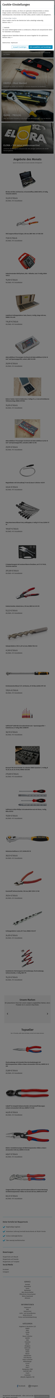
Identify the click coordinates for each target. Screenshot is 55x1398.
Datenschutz (6, 43)
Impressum (14, 43)
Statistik (6, 27)
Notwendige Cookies (10, 18)
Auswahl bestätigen (20, 47)
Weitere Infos (7, 22)
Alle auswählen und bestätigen (40, 47)
